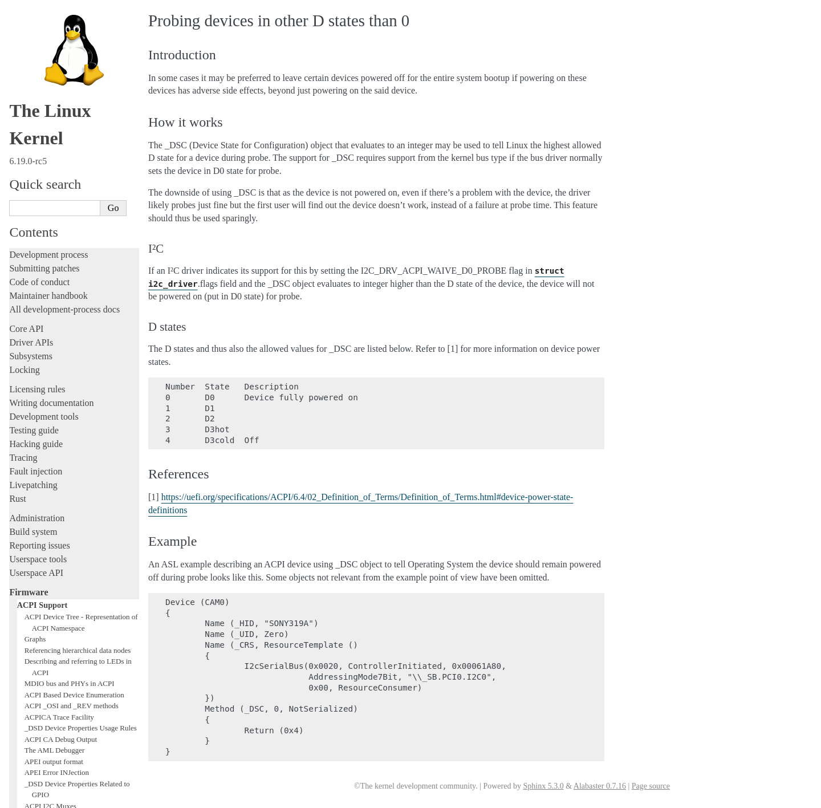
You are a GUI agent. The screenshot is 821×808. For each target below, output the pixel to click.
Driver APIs (31, 107)
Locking (24, 134)
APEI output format (54, 526)
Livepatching (33, 249)
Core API (26, 93)
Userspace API (36, 337)
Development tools (43, 181)
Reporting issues (39, 310)
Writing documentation (51, 167)
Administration (36, 282)
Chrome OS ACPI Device (63, 681)
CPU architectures (42, 713)
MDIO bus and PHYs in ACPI (70, 448)
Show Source (33, 797)
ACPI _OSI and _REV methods (72, 470)
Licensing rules (37, 154)
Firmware (28, 357)
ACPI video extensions (59, 615)
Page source (651, 786)
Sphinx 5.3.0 (543, 786)
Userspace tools (38, 323)
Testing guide (33, 195)
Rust (17, 263)
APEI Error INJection (57, 537)
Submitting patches (44, 33)
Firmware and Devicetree (55, 694)
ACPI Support (42, 369)
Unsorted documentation (54, 732)
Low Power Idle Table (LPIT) (69, 603)
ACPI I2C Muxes (50, 570)
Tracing (23, 222)
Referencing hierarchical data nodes (78, 415)
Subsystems (30, 120)
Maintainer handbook (48, 60)
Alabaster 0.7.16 (600, 786)
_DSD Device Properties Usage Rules (81, 492)
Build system (33, 296)
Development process (48, 19)
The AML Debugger (55, 514)
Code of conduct (39, 46)
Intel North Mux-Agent (59, 670)
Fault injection (35, 236)
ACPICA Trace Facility (59, 481)
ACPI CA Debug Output (61, 504)
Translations (31, 752)
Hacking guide (36, 208)
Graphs (35, 403)
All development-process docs (64, 74)
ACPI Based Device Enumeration (74, 459)
